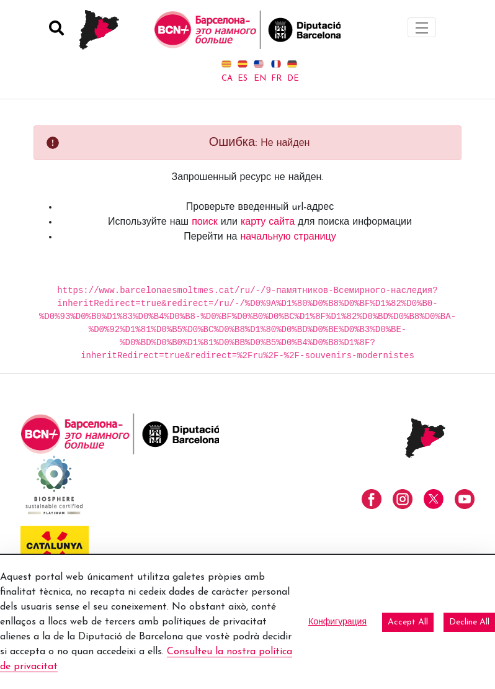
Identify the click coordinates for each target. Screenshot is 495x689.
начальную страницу (288, 237)
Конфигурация (337, 622)
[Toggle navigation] (422, 27)
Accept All (408, 622)
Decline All (469, 622)
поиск (205, 222)
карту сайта (268, 222)
